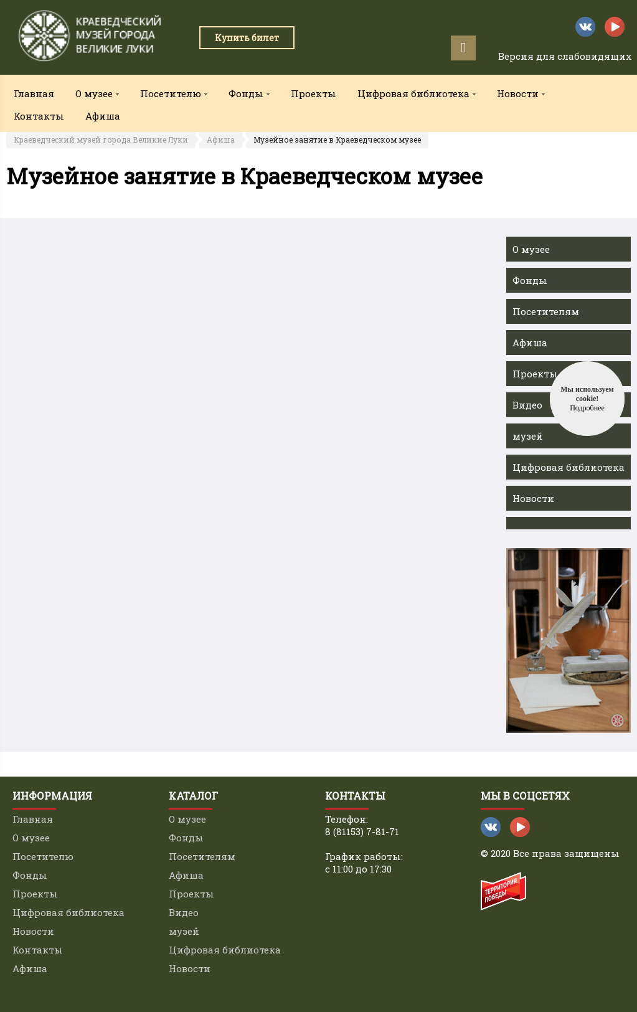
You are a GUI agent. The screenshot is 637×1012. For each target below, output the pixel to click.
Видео (527, 405)
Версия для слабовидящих (564, 56)
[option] (568, 640)
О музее (531, 249)
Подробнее (587, 408)
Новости (533, 498)
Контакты (39, 116)
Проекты (313, 93)
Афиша (102, 116)
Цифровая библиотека (568, 467)
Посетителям (545, 311)
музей (527, 436)
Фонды (529, 280)
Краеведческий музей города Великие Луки (101, 139)
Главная (34, 93)
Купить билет (247, 38)
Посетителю (42, 856)
